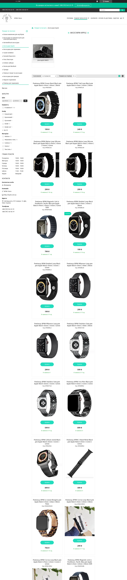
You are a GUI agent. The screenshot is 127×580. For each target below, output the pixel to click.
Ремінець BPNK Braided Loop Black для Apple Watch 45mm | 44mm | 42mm (47, 207)
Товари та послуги (40, 28)
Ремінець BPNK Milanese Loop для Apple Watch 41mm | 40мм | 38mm (78, 206)
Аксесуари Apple (9, 46)
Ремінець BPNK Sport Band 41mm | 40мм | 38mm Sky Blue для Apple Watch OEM (78, 506)
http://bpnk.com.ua (10, 195)
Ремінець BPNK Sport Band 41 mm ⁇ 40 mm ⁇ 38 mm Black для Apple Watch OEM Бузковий (46, 506)
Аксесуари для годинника (11, 49)
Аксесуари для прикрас (11, 76)
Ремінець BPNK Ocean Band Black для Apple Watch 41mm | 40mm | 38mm (46, 85)
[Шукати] (122, 10)
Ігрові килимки (8, 53)
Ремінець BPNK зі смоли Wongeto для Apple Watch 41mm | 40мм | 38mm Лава (110, 326)
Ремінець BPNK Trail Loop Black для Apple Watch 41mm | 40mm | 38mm (78, 84)
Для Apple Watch (42, 60)
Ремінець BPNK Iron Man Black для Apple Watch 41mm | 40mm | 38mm (78, 445)
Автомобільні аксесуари (11, 42)
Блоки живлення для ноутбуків (13, 34)
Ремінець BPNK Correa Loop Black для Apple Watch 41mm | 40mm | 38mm (46, 386)
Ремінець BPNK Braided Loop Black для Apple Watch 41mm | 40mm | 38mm (110, 145)
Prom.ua (73, 574)
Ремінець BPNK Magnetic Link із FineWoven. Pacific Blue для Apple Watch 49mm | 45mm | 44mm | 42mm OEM (78, 146)
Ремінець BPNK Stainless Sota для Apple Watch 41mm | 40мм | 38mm (46, 267)
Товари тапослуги (80, 18)
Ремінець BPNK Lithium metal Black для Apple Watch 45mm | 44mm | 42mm (46, 326)
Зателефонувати (83, 5)
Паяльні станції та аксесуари (12, 73)
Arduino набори (8, 63)
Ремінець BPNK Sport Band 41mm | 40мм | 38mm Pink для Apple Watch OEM (110, 506)
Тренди (5, 70)
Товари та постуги (8, 31)
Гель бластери (8, 59)
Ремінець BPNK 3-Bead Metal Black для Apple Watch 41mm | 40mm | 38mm (47, 446)
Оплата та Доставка (105, 18)
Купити (46, 126)
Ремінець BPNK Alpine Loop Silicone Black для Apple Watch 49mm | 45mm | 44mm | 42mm (110, 85)
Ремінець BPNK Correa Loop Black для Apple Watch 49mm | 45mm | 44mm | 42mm (78, 386)
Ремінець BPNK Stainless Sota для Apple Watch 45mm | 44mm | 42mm (78, 267)
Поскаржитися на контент (59, 578)
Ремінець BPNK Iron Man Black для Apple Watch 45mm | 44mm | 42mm (110, 267)
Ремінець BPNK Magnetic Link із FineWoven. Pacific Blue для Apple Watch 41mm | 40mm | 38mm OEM (110, 386)
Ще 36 (6, 130)
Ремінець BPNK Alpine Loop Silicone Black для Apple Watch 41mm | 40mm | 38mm (46, 145)
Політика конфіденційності (74, 578)
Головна (70, 18)
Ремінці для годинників (11, 83)
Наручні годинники (9, 80)
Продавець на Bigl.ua (63, 576)
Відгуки (116, 18)
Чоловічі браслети (9, 56)
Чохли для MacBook (9, 66)
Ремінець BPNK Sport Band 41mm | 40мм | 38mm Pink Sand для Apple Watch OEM (110, 446)
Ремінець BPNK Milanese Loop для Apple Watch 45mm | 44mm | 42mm (110, 206)
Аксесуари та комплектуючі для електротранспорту (13, 38)
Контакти (94, 18)
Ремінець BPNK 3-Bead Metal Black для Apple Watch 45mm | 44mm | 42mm (78, 326)
